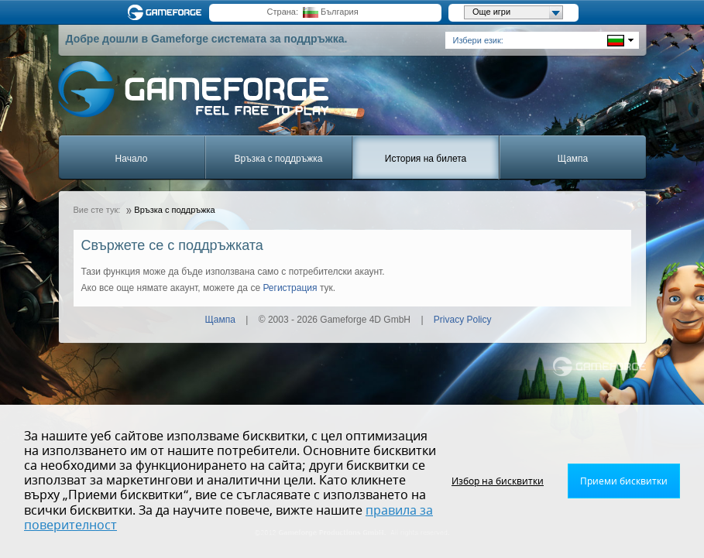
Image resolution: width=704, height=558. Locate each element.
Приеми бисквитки (624, 481)
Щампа (573, 158)
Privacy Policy (463, 319)
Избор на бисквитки (498, 481)
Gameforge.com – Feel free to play (167, 12)
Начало (131, 158)
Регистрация (290, 287)
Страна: (282, 11)
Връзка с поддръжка (279, 158)
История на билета (425, 158)
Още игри (517, 12)
